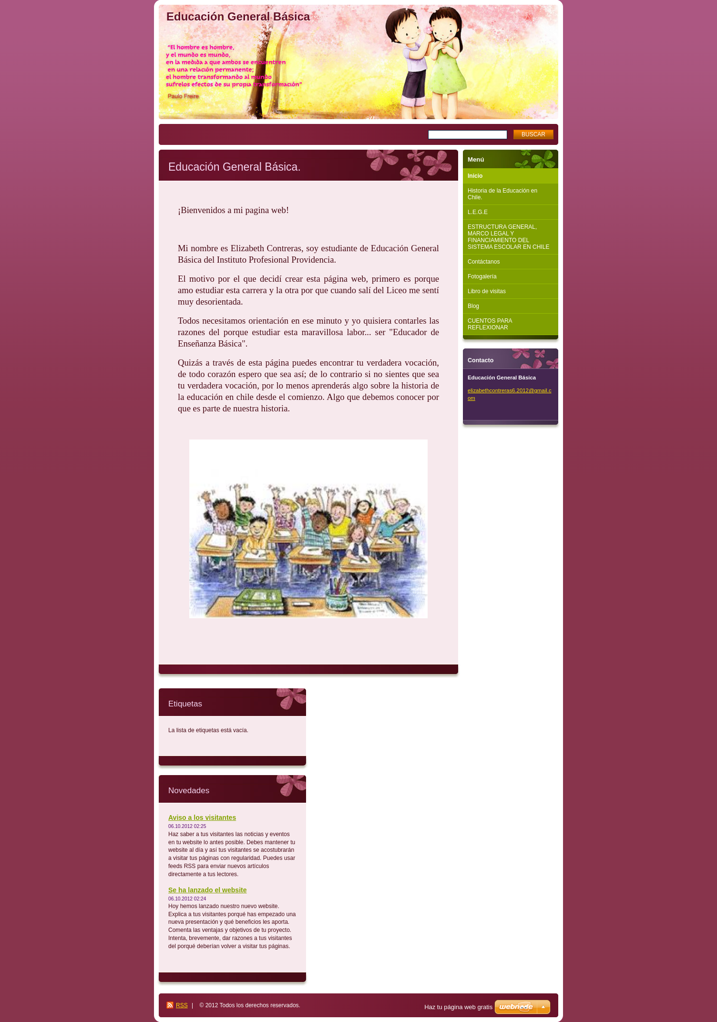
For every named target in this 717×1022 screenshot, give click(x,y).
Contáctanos (484, 261)
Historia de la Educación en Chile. (502, 194)
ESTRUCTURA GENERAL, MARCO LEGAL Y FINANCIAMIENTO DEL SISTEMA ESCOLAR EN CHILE (508, 237)
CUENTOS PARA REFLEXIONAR (490, 324)
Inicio (475, 176)
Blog (473, 306)
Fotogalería (482, 276)
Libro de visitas (487, 291)
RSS (182, 1005)
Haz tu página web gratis (458, 1007)
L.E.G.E (478, 212)
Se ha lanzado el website (207, 890)
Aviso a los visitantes (202, 817)
